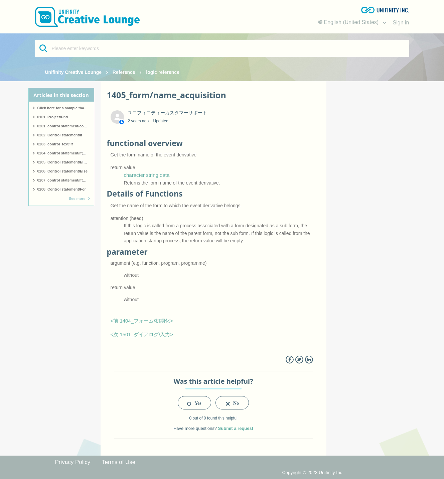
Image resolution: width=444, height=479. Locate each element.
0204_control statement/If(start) (64, 153)
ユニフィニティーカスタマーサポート (167, 112)
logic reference (162, 72)
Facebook (289, 360)
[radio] (194, 402)
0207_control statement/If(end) (64, 180)
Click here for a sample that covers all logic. (65, 108)
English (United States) (349, 22)
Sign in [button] (401, 22)
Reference (124, 72)
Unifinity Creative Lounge (73, 72)
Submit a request (235, 428)
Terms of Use (118, 462)
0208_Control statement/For (61, 189)
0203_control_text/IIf (55, 144)
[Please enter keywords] (222, 48)
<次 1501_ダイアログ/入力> (142, 334)
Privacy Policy (73, 462)
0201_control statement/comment (65, 126)
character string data (147, 175)
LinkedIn (309, 360)
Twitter (299, 360)
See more (77, 199)
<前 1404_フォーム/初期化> (142, 321)
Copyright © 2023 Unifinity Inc (312, 472)
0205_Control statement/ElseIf (63, 162)
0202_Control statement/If (59, 135)
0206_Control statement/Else (62, 171)
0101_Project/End (52, 117)
